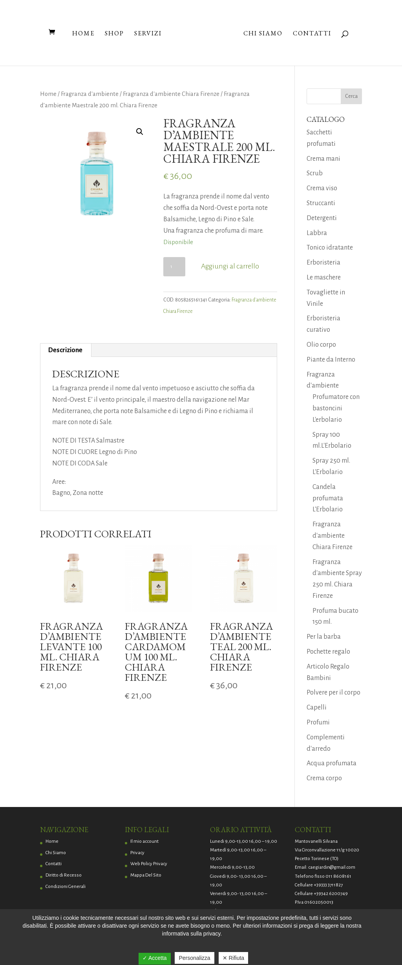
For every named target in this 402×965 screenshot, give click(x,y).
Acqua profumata (331, 763)
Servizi (148, 34)
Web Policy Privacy (148, 863)
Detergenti (322, 218)
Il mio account (144, 841)
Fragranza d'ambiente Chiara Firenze (171, 94)
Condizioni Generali (66, 886)
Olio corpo (321, 344)
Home (83, 34)
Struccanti (321, 203)
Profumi (318, 722)
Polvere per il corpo (333, 692)
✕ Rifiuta (234, 958)
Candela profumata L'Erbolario (327, 498)
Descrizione (65, 350)
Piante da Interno (331, 359)
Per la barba (324, 636)
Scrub (315, 173)
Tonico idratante (330, 247)
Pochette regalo (328, 651)
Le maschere (324, 277)
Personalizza (194, 958)
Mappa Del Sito (145, 875)
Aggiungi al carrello (230, 266)
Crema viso (322, 188)
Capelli (317, 707)
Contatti (312, 34)
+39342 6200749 (331, 893)
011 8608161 (338, 876)
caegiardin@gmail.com (331, 867)
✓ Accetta (155, 958)
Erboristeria (323, 262)
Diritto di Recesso (64, 875)
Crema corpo (324, 778)
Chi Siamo (263, 34)
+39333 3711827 (328, 885)
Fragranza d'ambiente (90, 94)
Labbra (317, 233)
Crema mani (323, 158)
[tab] (65, 350)
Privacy (137, 852)
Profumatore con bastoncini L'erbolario (336, 408)
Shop (114, 34)
